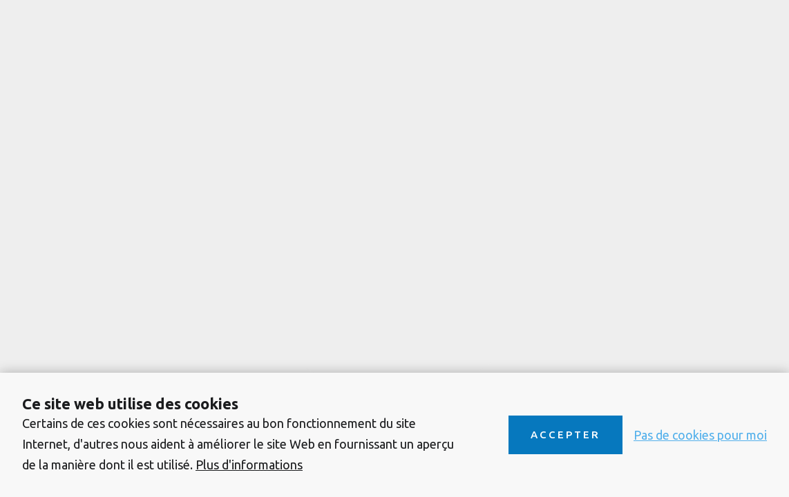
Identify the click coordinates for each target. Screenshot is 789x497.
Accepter (565, 434)
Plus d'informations (249, 464)
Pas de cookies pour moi (700, 435)
